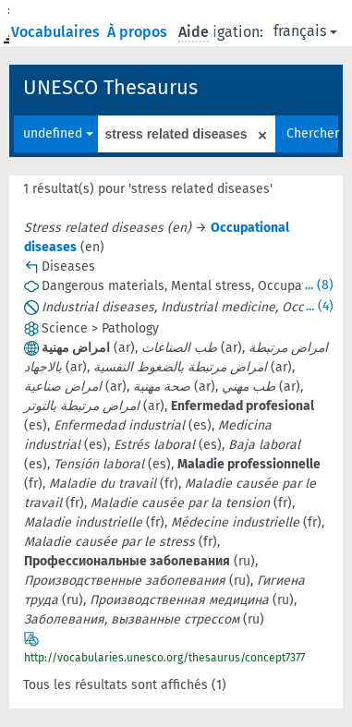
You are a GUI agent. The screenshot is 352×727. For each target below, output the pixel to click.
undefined (58, 133)
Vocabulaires (57, 32)
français (305, 31)
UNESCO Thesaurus (110, 87)
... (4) (320, 306)
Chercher (312, 133)
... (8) (319, 285)
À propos (139, 32)
